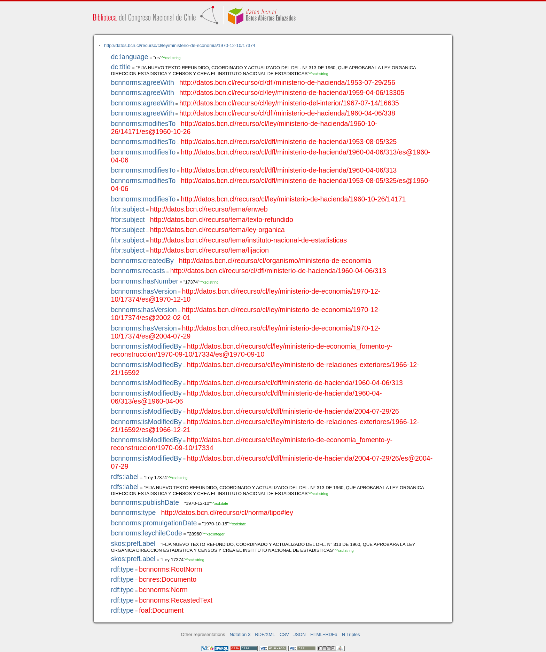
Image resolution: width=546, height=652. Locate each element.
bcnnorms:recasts (138, 271)
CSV (284, 634)
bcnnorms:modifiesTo (143, 123)
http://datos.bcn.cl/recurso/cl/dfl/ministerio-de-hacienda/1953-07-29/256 (287, 82)
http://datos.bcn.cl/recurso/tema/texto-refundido (221, 219)
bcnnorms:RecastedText (175, 600)
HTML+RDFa (323, 634)
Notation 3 (239, 634)
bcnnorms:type (133, 512)
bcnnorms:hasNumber (144, 281)
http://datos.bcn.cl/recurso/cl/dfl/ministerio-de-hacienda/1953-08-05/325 (289, 141)
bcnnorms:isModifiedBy (146, 346)
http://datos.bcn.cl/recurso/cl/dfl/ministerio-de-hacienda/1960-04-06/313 (289, 170)
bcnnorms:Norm (163, 590)
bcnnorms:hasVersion (144, 291)
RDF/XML (265, 634)
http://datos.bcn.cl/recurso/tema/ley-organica (217, 229)
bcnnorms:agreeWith (142, 82)
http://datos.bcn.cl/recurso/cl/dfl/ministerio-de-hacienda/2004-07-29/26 (293, 411)
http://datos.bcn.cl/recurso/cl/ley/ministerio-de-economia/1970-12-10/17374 (179, 45)
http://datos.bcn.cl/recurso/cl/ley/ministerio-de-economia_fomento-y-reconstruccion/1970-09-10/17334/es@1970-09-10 (251, 350)
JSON (300, 634)
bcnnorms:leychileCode (146, 533)
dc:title (121, 67)
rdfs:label (125, 476)
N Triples (351, 634)
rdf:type (122, 569)
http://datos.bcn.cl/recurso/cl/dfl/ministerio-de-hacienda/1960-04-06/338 (287, 113)
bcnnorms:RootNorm (170, 569)
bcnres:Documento (167, 579)
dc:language (129, 57)
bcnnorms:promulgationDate (154, 523)
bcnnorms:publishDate (145, 502)
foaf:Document (161, 610)
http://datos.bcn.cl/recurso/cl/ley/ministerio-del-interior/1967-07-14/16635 (289, 103)
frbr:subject (128, 209)
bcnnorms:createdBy (142, 260)
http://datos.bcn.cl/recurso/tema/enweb (209, 209)
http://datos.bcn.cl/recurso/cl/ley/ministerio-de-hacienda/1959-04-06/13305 (291, 92)
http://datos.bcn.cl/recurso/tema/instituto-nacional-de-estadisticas (248, 240)
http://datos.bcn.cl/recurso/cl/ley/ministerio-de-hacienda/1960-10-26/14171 (293, 199)
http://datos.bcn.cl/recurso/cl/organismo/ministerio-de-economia (275, 260)
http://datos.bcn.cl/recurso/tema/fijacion (209, 250)
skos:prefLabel (133, 543)
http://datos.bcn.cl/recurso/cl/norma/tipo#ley (227, 512)
